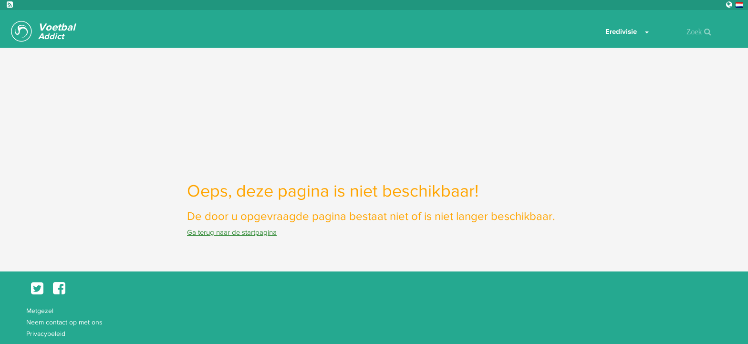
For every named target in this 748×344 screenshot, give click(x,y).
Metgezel (39, 310)
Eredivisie (621, 31)
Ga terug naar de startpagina (232, 232)
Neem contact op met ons (64, 322)
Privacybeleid (45, 333)
